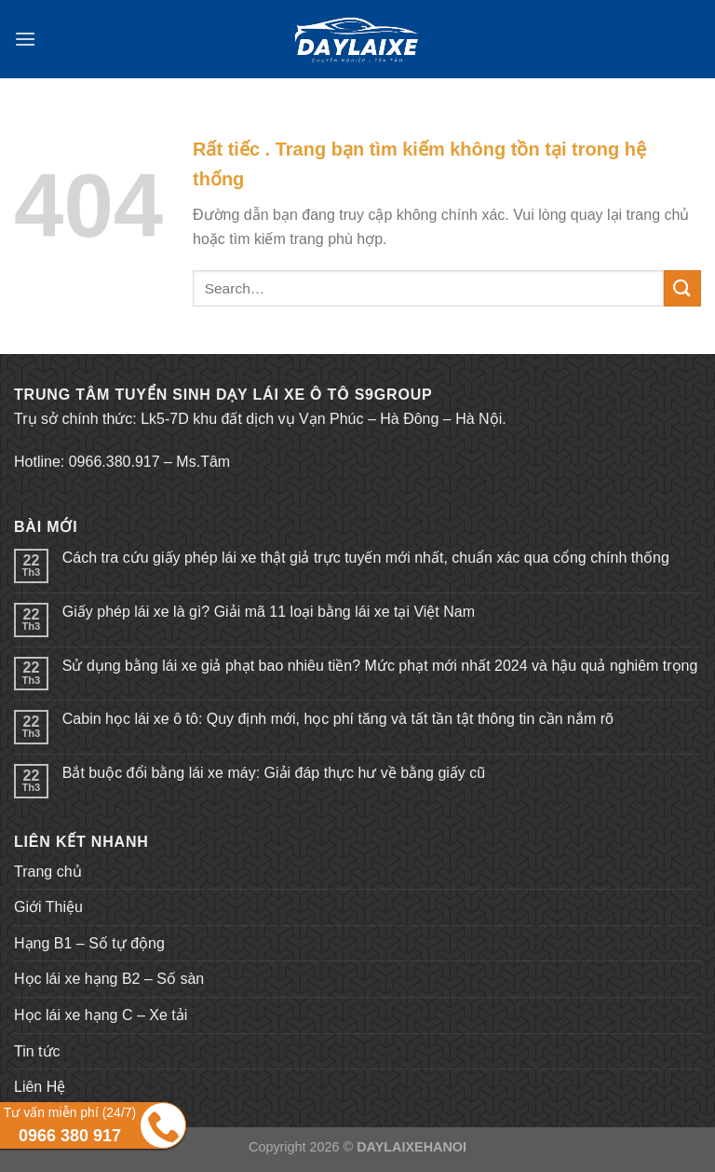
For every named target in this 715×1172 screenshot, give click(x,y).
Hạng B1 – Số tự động (89, 943)
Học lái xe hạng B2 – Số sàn (109, 979)
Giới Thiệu (48, 907)
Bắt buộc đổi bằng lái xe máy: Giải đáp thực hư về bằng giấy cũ (273, 773)
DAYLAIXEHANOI (411, 1146)
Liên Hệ (39, 1087)
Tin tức (37, 1051)
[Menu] (25, 38)
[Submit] (682, 288)
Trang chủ (48, 871)
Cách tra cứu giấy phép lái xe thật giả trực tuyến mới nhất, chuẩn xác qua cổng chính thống (365, 558)
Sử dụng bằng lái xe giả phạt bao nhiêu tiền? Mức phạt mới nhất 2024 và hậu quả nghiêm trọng (380, 666)
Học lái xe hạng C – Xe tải (100, 1015)
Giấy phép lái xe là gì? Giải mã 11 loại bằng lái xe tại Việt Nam (268, 612)
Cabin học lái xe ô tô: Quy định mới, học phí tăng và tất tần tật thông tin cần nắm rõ (338, 719)
